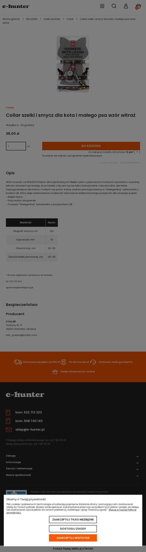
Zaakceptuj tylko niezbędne (73, 519)
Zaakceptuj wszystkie (73, 538)
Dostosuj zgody (73, 529)
